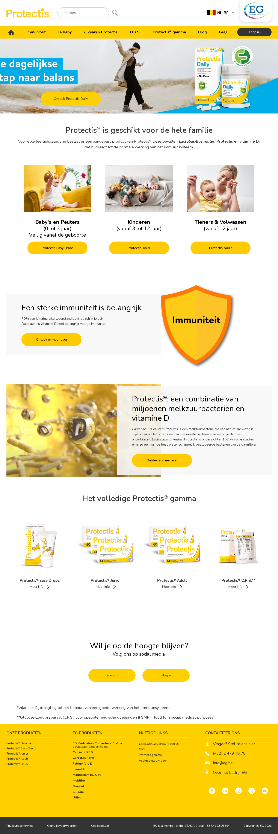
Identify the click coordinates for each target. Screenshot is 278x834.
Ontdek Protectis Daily (71, 98)
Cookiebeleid (100, 826)
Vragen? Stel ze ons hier (230, 744)
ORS (142, 749)
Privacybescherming (19, 826)
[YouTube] (265, 791)
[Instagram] (238, 791)
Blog (202, 32)
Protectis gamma (150, 755)
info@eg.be (219, 763)
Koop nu (254, 32)
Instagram (166, 675)
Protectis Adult (220, 248)
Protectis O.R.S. (17, 764)
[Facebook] (212, 791)
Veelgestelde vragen (153, 761)
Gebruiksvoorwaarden (62, 826)
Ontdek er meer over (51, 339)
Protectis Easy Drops (58, 248)
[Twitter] (251, 791)
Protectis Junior (139, 248)
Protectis (159, 744)
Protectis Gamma (18, 743)
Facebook (112, 675)
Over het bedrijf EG (230, 772)
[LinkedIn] (225, 791)
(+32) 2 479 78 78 (225, 753)
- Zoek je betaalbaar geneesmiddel (97, 745)
